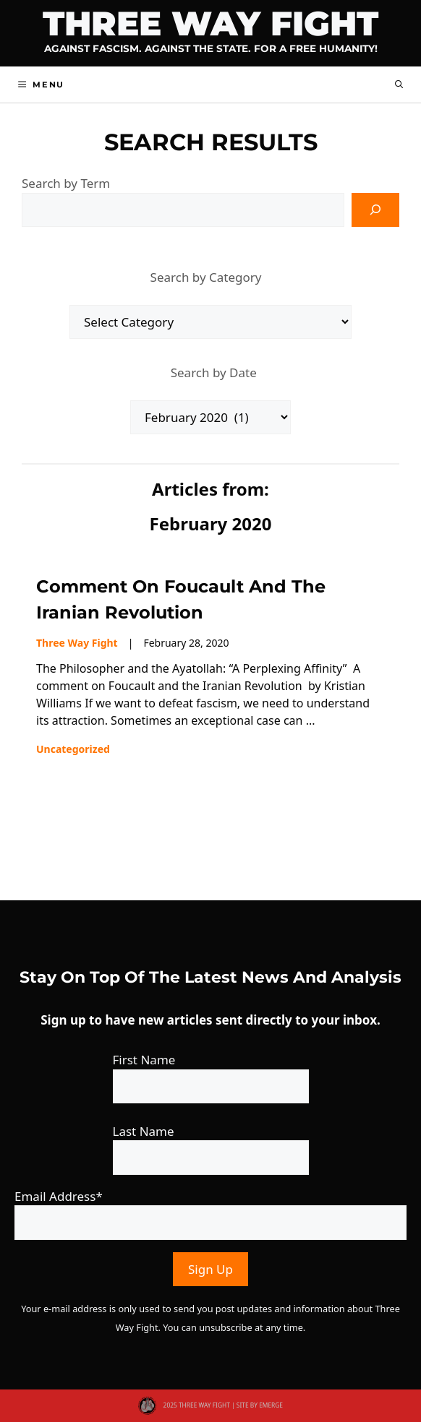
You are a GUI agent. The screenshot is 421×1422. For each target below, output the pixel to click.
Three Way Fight (210, 23)
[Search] (375, 210)
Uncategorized (73, 749)
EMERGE (271, 1405)
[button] (399, 84)
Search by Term (66, 183)
